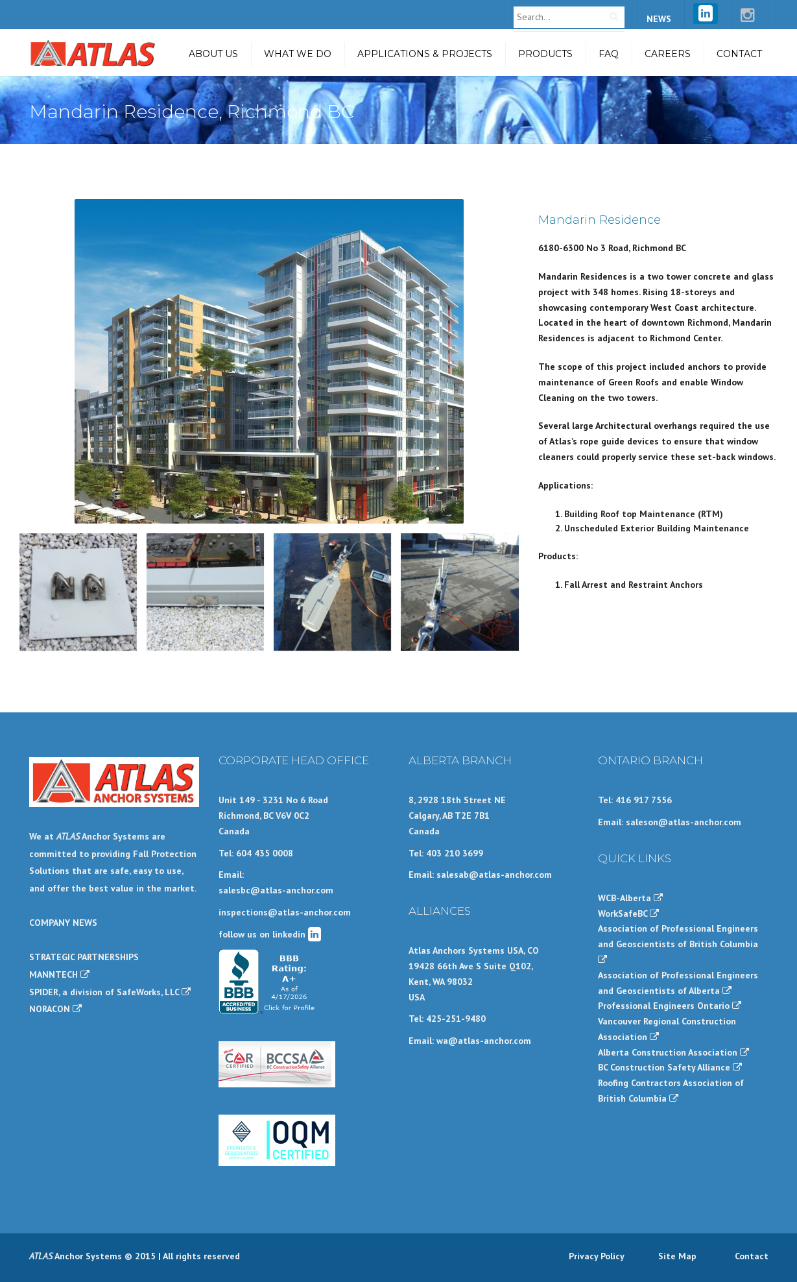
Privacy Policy (597, 1256)
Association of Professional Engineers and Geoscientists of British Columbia (678, 943)
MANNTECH (59, 974)
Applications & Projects (424, 54)
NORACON (55, 1009)
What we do (297, 54)
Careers (668, 54)
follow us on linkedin (270, 934)
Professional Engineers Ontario (669, 1005)
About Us (213, 54)
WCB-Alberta (630, 898)
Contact (739, 54)
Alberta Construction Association (673, 1052)
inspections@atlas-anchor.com (285, 912)
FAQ (609, 54)
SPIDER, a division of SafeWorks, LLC (110, 992)
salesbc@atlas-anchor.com (276, 890)
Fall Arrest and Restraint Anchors (633, 584)
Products (545, 54)
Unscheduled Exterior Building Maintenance (656, 528)
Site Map (677, 1256)
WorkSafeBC (628, 913)
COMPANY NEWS (63, 922)
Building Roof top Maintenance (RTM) (643, 514)
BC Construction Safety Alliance (670, 1067)
